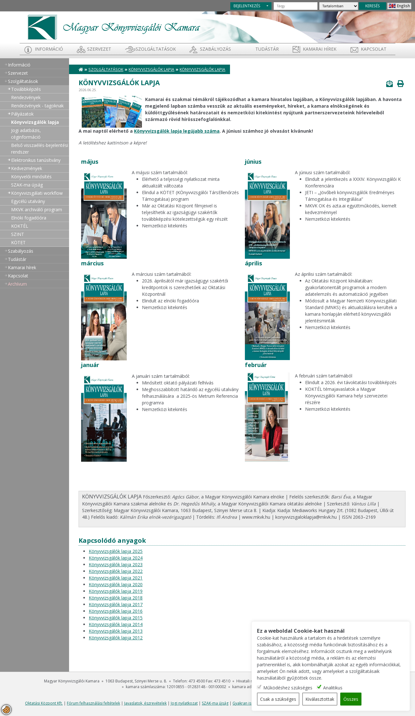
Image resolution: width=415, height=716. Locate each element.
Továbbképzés (26, 89)
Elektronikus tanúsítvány (36, 160)
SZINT (17, 234)
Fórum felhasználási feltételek (93, 703)
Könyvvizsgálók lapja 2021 (116, 578)
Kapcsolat (373, 49)
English (403, 5)
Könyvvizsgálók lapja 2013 (116, 631)
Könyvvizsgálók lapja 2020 (116, 584)
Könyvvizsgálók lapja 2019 (116, 591)
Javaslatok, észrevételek (145, 703)
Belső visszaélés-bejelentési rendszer (39, 148)
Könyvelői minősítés (31, 177)
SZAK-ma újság (27, 185)
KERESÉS (372, 5)
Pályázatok (22, 114)
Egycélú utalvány (28, 201)
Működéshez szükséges (287, 688)
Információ (49, 49)
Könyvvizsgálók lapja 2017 (116, 604)
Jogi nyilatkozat (184, 703)
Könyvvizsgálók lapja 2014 (116, 624)
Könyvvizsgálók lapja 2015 (116, 618)
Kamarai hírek (319, 49)
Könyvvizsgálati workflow (37, 193)
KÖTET (18, 242)
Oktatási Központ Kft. (44, 703)
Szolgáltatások (156, 49)
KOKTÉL (19, 226)
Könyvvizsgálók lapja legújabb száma (177, 131)
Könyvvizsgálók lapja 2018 (116, 598)
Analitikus (332, 688)
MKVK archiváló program (36, 209)
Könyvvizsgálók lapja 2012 (116, 638)
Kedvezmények (26, 168)
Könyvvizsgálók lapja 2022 (116, 571)
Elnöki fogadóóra (28, 218)
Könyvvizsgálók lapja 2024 (116, 558)
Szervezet (99, 49)
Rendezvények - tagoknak (37, 106)
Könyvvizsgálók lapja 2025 (116, 551)
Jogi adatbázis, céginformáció (26, 133)
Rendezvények (26, 97)
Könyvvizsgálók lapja (35, 122)
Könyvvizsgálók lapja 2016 (116, 611)
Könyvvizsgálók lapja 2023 (116, 564)
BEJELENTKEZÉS (246, 5)
